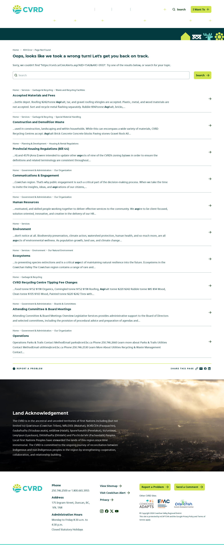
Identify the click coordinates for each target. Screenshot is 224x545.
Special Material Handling (68, 116)
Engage (202, 20)
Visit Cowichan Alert (113, 492)
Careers (103, 9)
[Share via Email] (201, 369)
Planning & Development (126, 20)
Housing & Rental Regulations (63, 143)
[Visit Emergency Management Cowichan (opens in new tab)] (164, 504)
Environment (38, 250)
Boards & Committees (65, 303)
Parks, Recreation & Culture (170, 20)
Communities (91, 20)
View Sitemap (108, 486)
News (87, 9)
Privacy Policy (188, 516)
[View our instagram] (102, 511)
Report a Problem (28, 368)
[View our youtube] (117, 511)
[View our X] (112, 511)
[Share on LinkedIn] (209, 369)
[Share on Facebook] (205, 369)
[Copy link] (197, 369)
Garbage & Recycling (42, 90)
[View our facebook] (107, 511)
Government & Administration (32, 20)
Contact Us (140, 9)
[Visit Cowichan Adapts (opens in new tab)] (146, 504)
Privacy (104, 499)
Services (67, 20)
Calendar (121, 9)
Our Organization (63, 170)
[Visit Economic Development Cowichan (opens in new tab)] (184, 504)
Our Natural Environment (60, 250)
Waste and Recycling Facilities (70, 90)
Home (16, 49)
